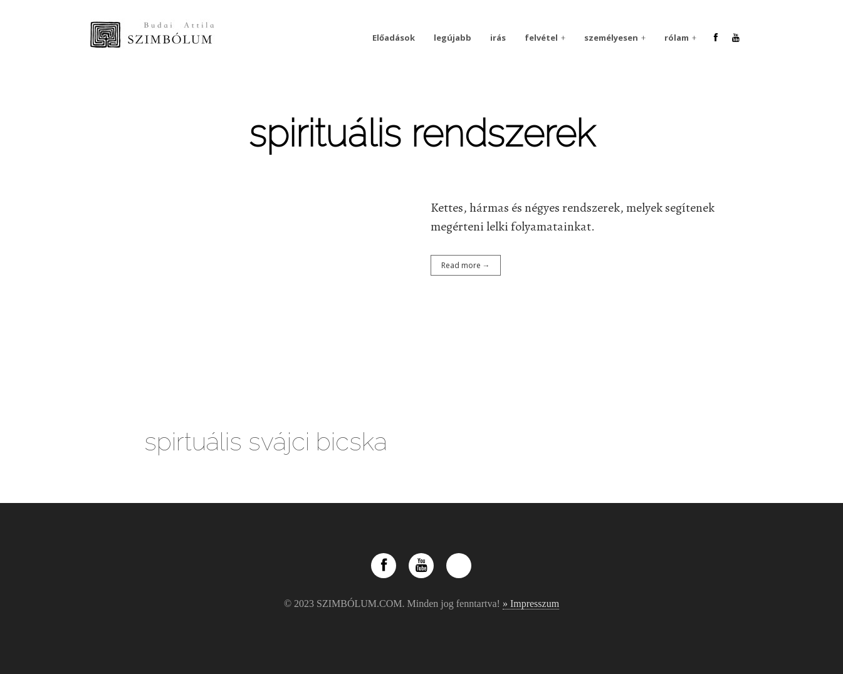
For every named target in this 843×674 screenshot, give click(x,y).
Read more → (465, 265)
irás (498, 37)
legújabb (452, 37)
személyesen (611, 37)
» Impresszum (531, 603)
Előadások (393, 37)
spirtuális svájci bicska (265, 441)
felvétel (541, 37)
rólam (676, 37)
